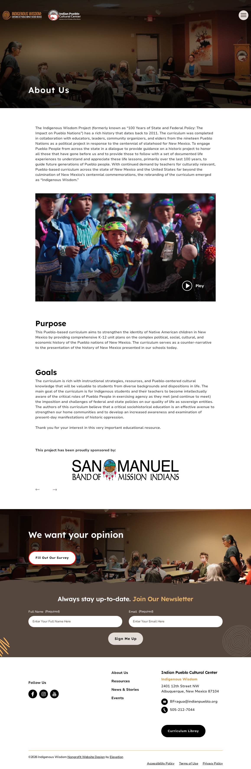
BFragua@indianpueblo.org (193, 701)
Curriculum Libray (183, 731)
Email (141, 611)
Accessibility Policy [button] (160, 763)
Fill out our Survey (52, 558)
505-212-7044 (182, 709)
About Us (119, 672)
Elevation (116, 757)
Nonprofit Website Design (86, 757)
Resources (120, 681)
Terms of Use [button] (188, 763)
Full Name (44, 611)
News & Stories (125, 689)
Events (117, 698)
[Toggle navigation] (243, 15)
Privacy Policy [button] (213, 763)
